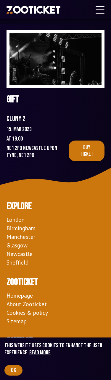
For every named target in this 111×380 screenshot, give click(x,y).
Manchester (21, 236)
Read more (40, 352)
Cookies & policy (27, 312)
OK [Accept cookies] (13, 370)
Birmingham (21, 228)
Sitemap (17, 321)
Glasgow (17, 245)
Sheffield (17, 262)
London (16, 219)
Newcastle (20, 253)
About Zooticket (27, 304)
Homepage (20, 295)
